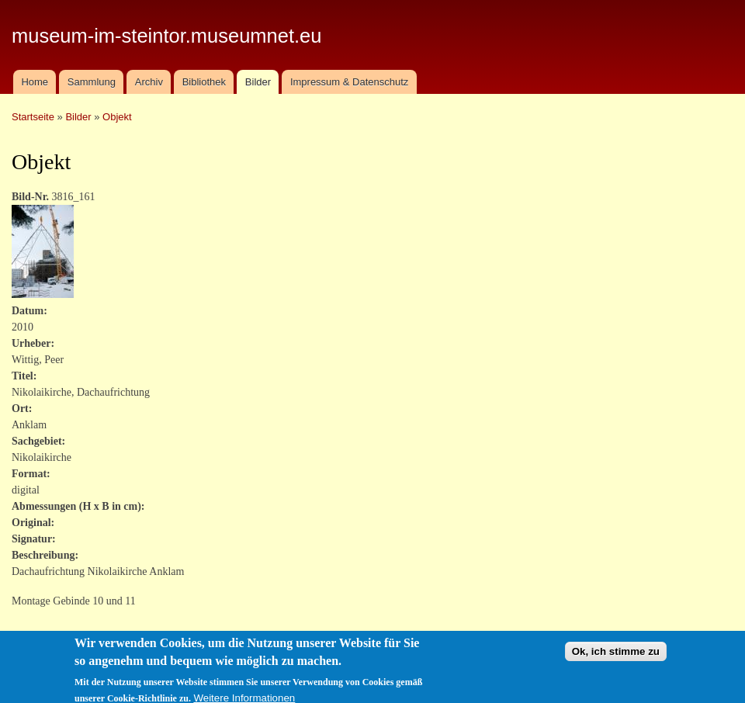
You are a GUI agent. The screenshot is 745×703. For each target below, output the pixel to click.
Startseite (33, 117)
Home (34, 82)
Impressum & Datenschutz (349, 82)
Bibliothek (204, 82)
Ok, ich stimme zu (616, 658)
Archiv (149, 82)
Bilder (258, 82)
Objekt (117, 117)
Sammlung (92, 82)
